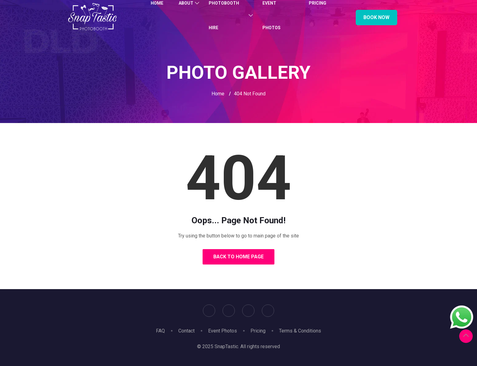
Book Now (376, 17)
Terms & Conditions (300, 331)
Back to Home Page (238, 257)
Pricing (258, 331)
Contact (186, 331)
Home (217, 94)
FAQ (160, 331)
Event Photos (222, 331)
